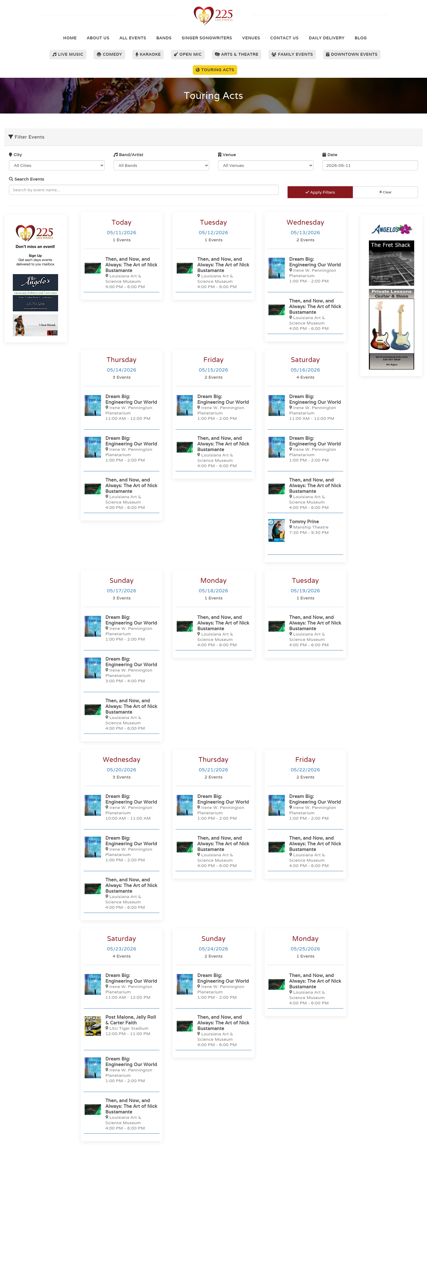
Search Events (26, 179)
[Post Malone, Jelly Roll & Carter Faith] (121, 1026)
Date (329, 154)
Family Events (292, 54)
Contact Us (284, 38)
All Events (132, 38)
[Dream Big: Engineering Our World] (305, 270)
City (15, 154)
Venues (251, 38)
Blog (361, 38)
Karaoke (148, 54)
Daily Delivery (326, 38)
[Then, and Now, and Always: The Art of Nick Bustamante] (121, 272)
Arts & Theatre (237, 54)
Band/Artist (128, 154)
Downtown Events (352, 54)
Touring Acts (215, 69)
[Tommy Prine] (305, 530)
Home (70, 38)
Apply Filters (320, 192)
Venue (227, 154)
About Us (98, 38)
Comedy (109, 54)
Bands (164, 38)
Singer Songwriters (207, 38)
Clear (385, 192)
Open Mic (188, 54)
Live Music (67, 54)
